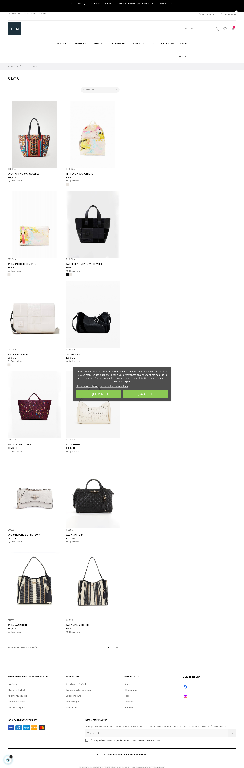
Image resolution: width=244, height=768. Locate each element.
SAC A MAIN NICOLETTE (19, 625)
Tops (126, 696)
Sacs (127, 684)
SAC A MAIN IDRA (74, 535)
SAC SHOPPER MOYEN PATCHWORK (84, 264)
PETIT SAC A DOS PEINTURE (79, 174)
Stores (42, 14)
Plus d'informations (87, 386)
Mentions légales (16, 708)
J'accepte (145, 394)
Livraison (12, 684)
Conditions (14, 14)
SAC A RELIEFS (73, 445)
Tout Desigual (73, 702)
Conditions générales (77, 684)
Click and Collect (16, 690)
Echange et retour (17, 702)
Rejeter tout (98, 394)
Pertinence (101, 90)
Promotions (30, 14)
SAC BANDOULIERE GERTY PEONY (24, 535)
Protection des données (78, 690)
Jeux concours (73, 696)
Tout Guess (72, 708)
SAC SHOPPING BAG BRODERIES (23, 174)
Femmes (129, 702)
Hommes (129, 708)
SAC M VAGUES (74, 354)
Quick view (15, 181)
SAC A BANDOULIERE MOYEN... (22, 264)
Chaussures (130, 690)
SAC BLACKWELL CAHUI (19, 445)
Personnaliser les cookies (114, 386)
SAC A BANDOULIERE (18, 354)
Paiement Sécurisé (17, 696)
